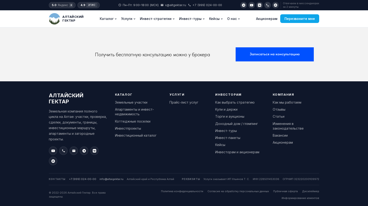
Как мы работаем (287, 102)
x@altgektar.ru (173, 5)
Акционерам (266, 19)
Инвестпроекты (128, 128)
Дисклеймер (310, 191)
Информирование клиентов (300, 198)
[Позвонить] (267, 5)
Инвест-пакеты (227, 138)
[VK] (259, 5)
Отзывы (279, 109)
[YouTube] (251, 5)
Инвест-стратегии (157, 19)
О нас (233, 19)
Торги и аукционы (229, 116)
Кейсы (216, 19)
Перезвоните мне (299, 19)
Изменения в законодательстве (288, 126)
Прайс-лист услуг (183, 102)
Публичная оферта (285, 191)
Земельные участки (131, 102)
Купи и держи (226, 109)
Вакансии (280, 135)
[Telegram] (243, 5)
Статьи (278, 116)
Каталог (108, 19)
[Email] (73, 150)
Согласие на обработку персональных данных (238, 191)
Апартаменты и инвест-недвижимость (134, 111)
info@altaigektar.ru (111, 179)
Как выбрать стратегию (235, 102)
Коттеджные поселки (132, 121)
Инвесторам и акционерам (237, 152)
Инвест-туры (192, 19)
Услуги (128, 19)
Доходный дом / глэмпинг (236, 124)
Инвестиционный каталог (136, 135)
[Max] (275, 5)
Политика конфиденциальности (182, 191)
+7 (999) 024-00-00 (205, 5)
